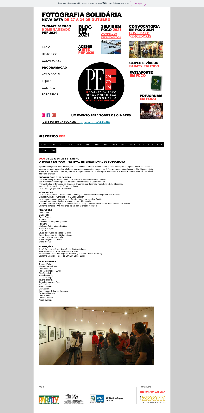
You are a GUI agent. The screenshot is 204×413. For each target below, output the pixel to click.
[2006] (52, 144)
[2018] (159, 144)
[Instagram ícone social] (43, 115)
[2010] (87, 144)
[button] (96, 336)
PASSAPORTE (141, 72)
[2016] (141, 144)
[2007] (60, 144)
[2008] (69, 144)
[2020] (52, 150)
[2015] (132, 144)
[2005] (43, 144)
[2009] (78, 144)
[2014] (123, 144)
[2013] (114, 144)
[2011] (96, 144)
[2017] (150, 144)
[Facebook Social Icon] (48, 115)
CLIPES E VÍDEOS (143, 63)
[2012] (105, 144)
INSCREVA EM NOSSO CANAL (61, 122)
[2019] (43, 150)
